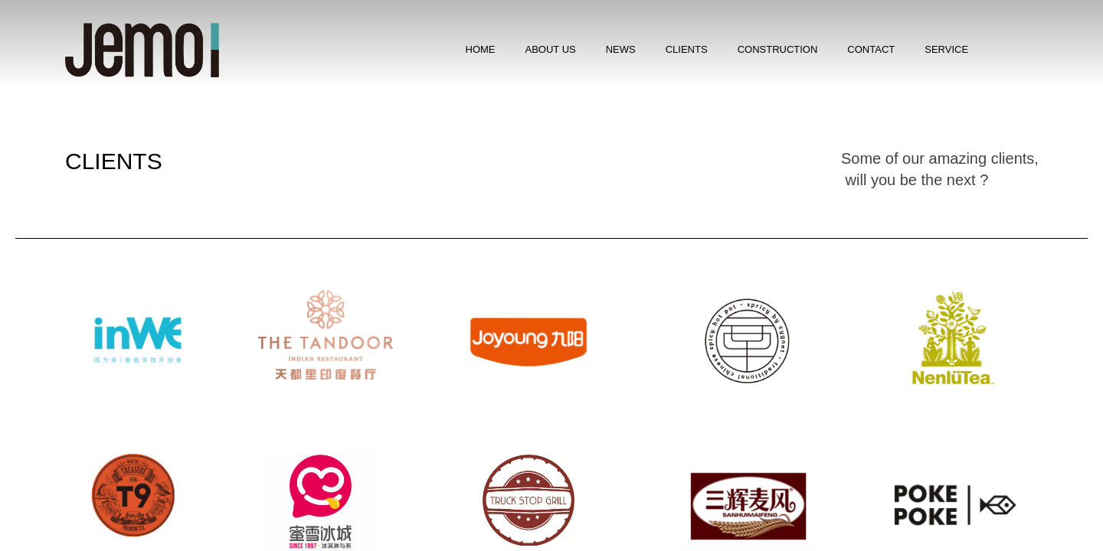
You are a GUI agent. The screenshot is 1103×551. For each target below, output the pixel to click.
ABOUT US (550, 49)
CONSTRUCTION (778, 49)
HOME (481, 49)
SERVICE (946, 49)
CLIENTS (687, 49)
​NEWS (621, 49)
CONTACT (871, 49)
